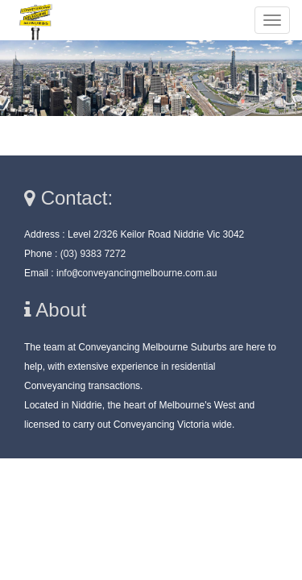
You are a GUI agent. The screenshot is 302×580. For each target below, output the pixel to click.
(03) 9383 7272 (93, 253)
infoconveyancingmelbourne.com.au (136, 273)
